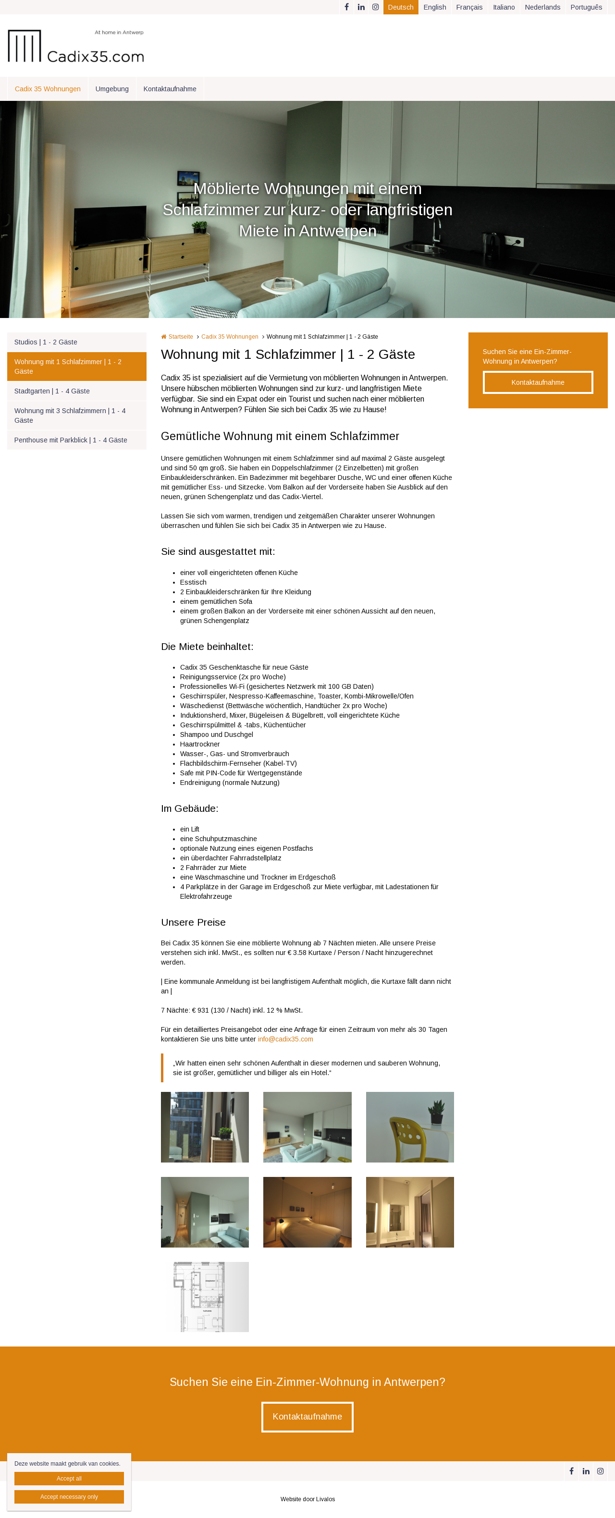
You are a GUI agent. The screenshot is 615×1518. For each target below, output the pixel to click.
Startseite (181, 336)
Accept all (69, 1478)
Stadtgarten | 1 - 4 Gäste (52, 391)
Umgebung (112, 89)
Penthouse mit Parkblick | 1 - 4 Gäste (70, 440)
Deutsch (401, 7)
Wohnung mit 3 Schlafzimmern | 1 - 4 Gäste (69, 415)
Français (469, 7)
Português (587, 7)
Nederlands (543, 7)
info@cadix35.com (285, 1039)
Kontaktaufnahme (170, 89)
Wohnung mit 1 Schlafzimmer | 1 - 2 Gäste (68, 366)
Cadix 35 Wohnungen (48, 89)
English (435, 7)
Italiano (504, 7)
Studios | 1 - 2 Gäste (45, 342)
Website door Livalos (308, 1499)
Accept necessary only (69, 1497)
